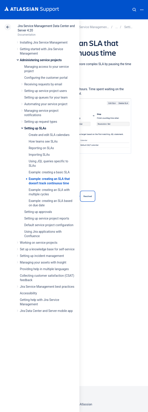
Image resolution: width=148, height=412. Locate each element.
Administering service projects (41, 60)
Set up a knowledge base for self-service (47, 249)
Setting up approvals (38, 212)
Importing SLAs (39, 154)
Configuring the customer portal (45, 77)
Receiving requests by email (43, 84)
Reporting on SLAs (41, 148)
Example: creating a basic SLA (49, 172)
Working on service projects (38, 242)
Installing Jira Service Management (43, 42)
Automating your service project (45, 104)
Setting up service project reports (46, 218)
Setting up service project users (45, 91)
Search (134, 9)
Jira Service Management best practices (47, 286)
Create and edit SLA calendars (49, 135)
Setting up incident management (42, 256)
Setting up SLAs (35, 128)
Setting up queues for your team (46, 97)
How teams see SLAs (43, 141)
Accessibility (28, 293)
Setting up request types (40, 121)
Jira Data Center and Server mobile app (46, 311)
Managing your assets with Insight (43, 262)
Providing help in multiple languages (44, 269)
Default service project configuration (48, 225)
